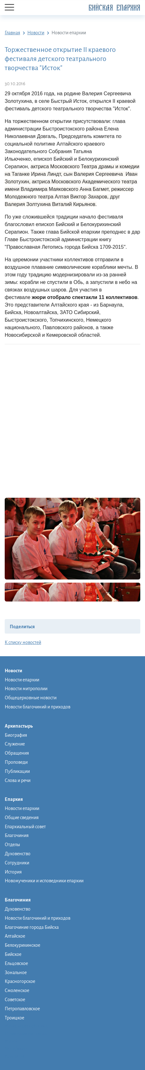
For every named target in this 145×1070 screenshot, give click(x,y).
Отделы (12, 844)
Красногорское (20, 981)
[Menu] (9, 8)
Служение (15, 743)
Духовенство (17, 853)
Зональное (16, 972)
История (13, 871)
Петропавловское (22, 1008)
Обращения (17, 753)
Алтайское (15, 936)
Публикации (17, 771)
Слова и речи (17, 780)
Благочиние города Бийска (32, 927)
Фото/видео (17, 1048)
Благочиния (17, 835)
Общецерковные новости (30, 697)
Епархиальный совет (25, 826)
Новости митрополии (26, 688)
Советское (15, 999)
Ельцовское (16, 963)
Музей (11, 1041)
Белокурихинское (22, 945)
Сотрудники (17, 862)
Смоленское (17, 990)
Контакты (14, 1056)
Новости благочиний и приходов (37, 706)
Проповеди (16, 762)
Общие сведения (22, 817)
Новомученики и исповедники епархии (44, 880)
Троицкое (14, 1017)
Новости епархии (22, 679)
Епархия (17, 799)
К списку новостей (23, 642)
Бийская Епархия (114, 8)
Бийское (13, 954)
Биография (16, 735)
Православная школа (26, 1033)
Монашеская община (26, 1025)
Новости (17, 671)
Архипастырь (22, 726)
